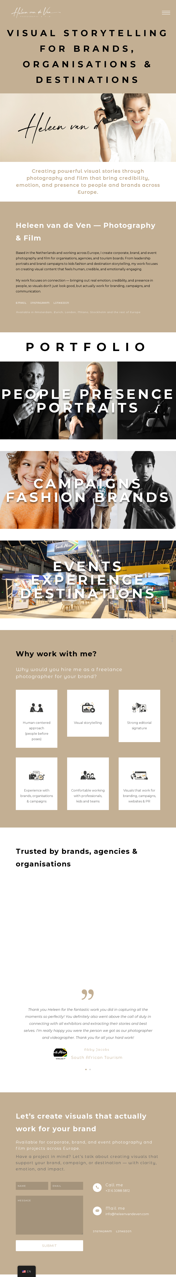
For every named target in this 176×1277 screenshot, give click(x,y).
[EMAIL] (21, 302)
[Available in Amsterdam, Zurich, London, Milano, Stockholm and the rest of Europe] (78, 312)
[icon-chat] (88, 707)
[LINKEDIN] (61, 302)
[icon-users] (36, 707)
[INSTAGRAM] (40, 302)
